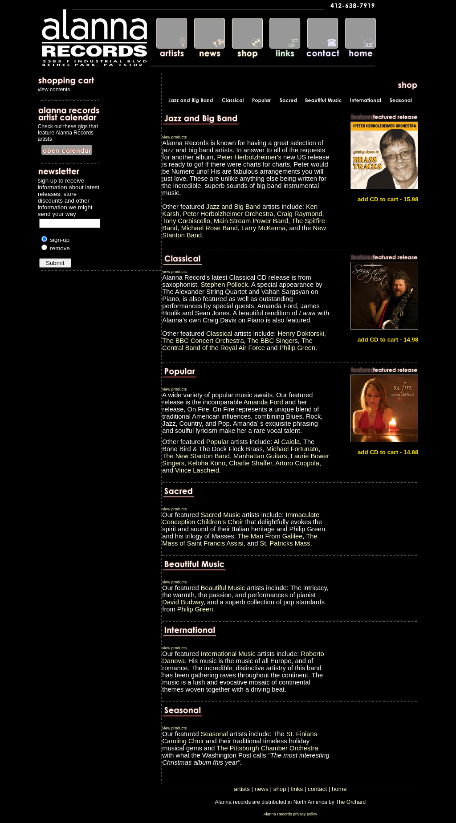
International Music (229, 653)
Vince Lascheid (197, 470)
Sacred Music (221, 514)
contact (317, 789)
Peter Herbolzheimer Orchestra (228, 213)
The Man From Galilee (270, 536)
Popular (217, 441)
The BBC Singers (273, 340)
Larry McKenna (263, 228)
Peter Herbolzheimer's (249, 157)
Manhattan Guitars (260, 456)
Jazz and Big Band (233, 206)
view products (174, 137)
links (297, 789)
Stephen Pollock (224, 284)
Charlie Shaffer (250, 463)
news (262, 789)
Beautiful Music (224, 587)
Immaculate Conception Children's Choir (240, 518)
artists (242, 789)
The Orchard (351, 802)
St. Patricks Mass (285, 543)
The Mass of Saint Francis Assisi (239, 540)
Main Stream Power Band (251, 220)
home (339, 789)
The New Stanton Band (196, 456)
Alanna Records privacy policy (291, 814)
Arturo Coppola (297, 463)
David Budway (183, 602)
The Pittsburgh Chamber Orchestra (267, 748)
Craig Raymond (299, 213)
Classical (219, 333)
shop (279, 789)
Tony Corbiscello (186, 220)
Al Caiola (286, 441)
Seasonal (214, 733)
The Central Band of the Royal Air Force (237, 344)
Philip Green (298, 347)
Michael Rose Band (209, 228)
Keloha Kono (206, 463)
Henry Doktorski (300, 333)
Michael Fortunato (292, 448)
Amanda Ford (263, 402)
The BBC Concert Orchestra (203, 340)
